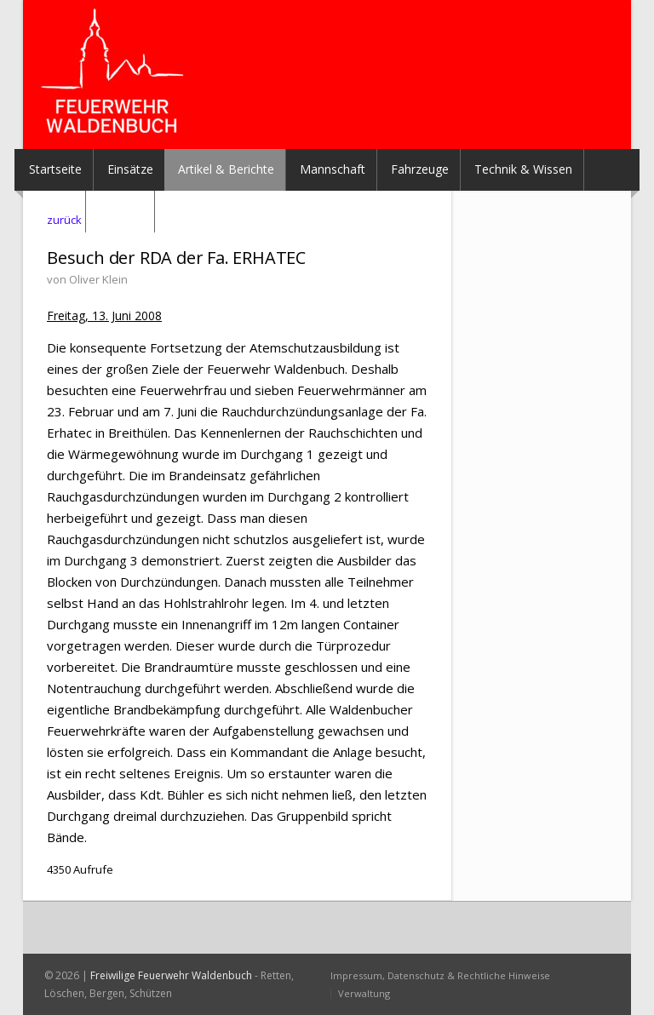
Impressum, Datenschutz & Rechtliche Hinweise (440, 975)
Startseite (55, 169)
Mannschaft (332, 169)
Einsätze (130, 169)
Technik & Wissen (523, 169)
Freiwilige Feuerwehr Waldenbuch (171, 975)
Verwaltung (364, 993)
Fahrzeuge (420, 169)
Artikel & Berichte (226, 169)
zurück (64, 219)
